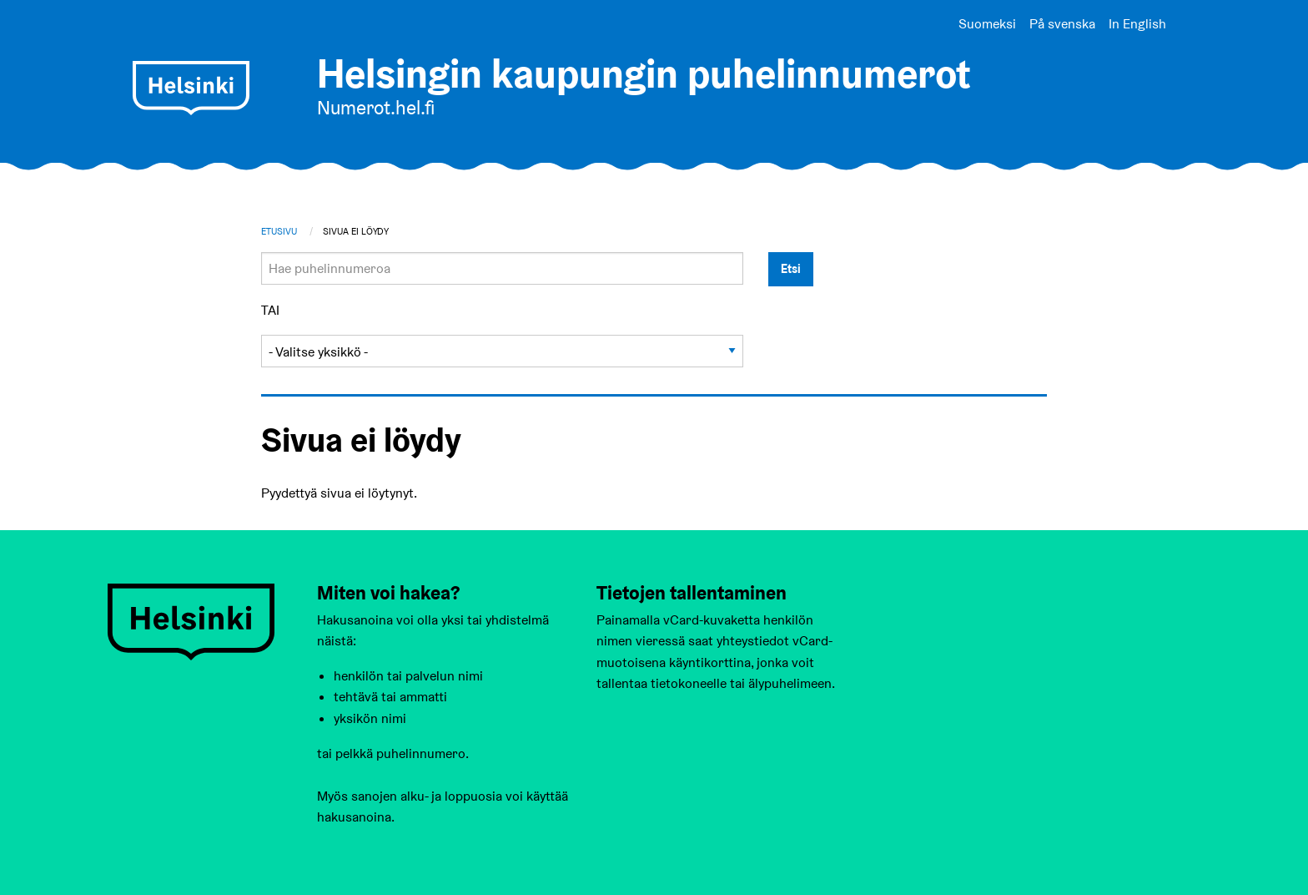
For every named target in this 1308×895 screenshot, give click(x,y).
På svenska (1062, 24)
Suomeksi (987, 24)
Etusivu (279, 231)
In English (1137, 24)
